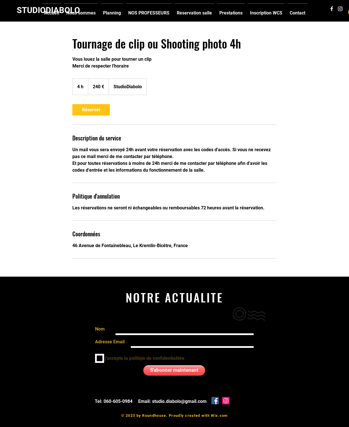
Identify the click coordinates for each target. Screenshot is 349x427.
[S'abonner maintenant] (174, 370)
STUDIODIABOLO (48, 10)
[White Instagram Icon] (340, 9)
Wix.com (219, 415)
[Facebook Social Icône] (215, 400)
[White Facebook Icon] (332, 9)
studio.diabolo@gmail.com (179, 401)
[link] (91, 109)
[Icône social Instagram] (226, 400)
